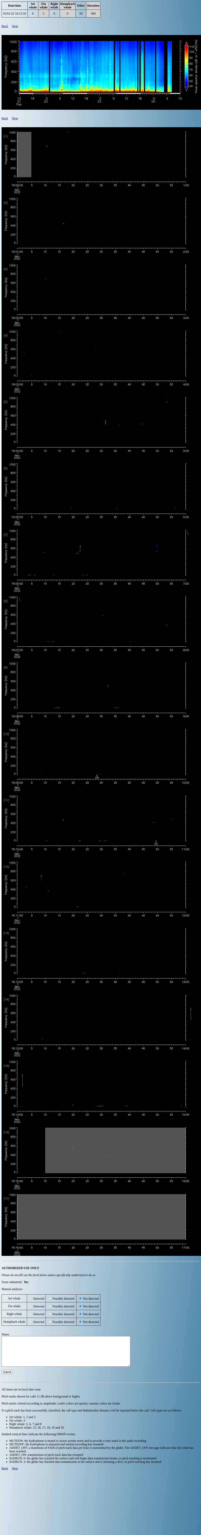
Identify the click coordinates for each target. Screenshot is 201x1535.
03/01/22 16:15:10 (14, 13)
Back (5, 26)
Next (15, 26)
